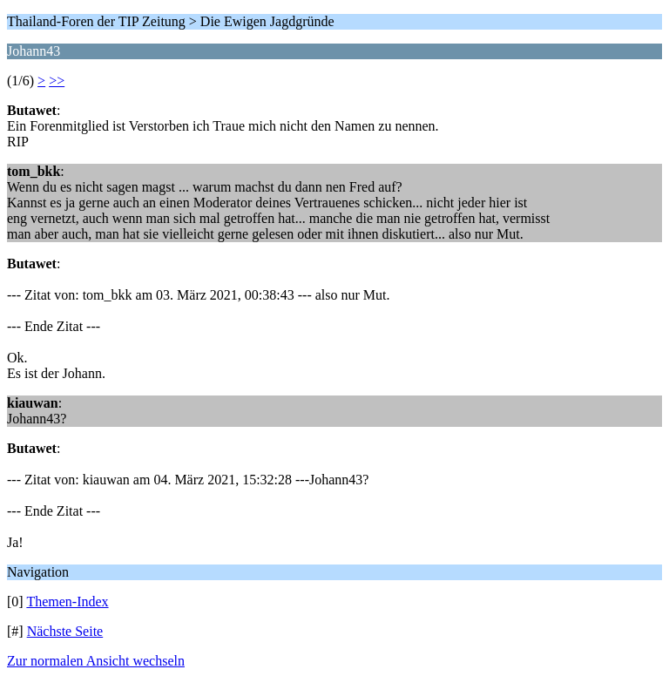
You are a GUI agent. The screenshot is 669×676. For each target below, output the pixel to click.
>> (56, 80)
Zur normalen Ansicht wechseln (96, 660)
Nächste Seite (65, 631)
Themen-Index (67, 601)
